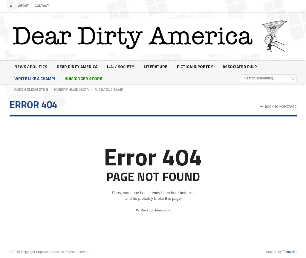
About (23, 5)
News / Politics (30, 66)
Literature (155, 66)
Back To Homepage (278, 107)
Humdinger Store (83, 78)
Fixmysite (289, 252)
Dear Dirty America (77, 66)
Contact (42, 5)
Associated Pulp (240, 66)
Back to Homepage (153, 211)
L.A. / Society (120, 66)
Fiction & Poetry (195, 66)
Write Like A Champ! (34, 78)
